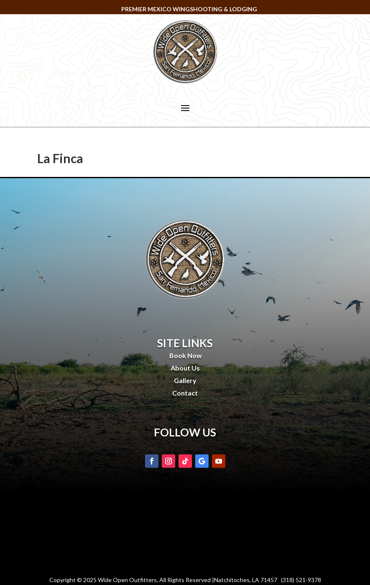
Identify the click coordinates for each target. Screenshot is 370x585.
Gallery (185, 380)
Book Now (185, 355)
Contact (185, 393)
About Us (185, 368)
